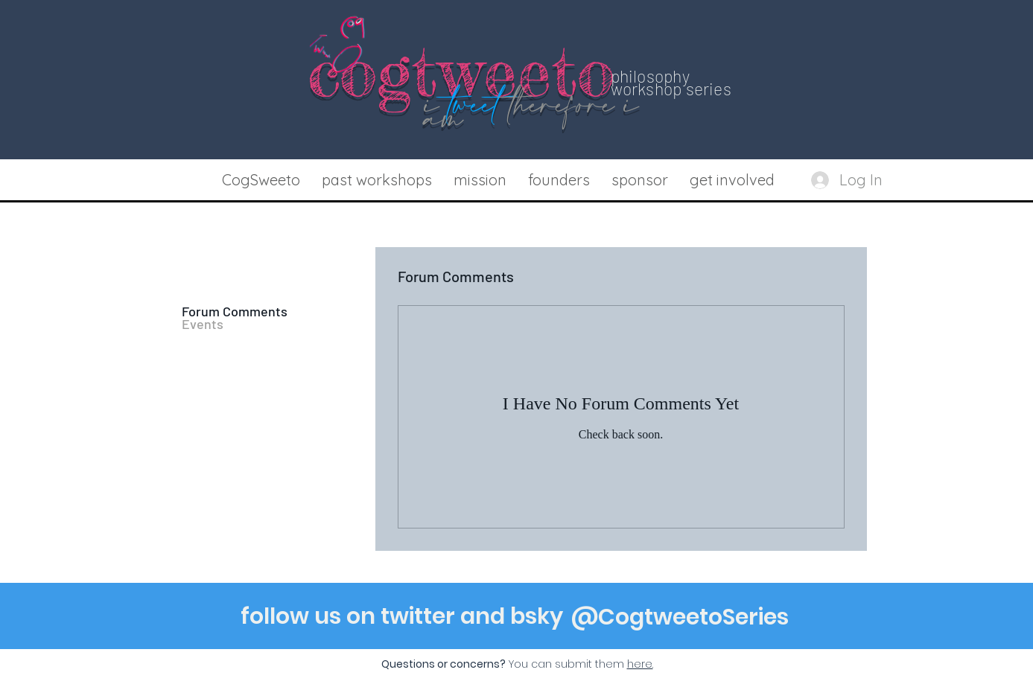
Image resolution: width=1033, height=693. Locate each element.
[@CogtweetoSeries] (680, 617)
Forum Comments (234, 311)
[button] (377, 180)
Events (202, 324)
